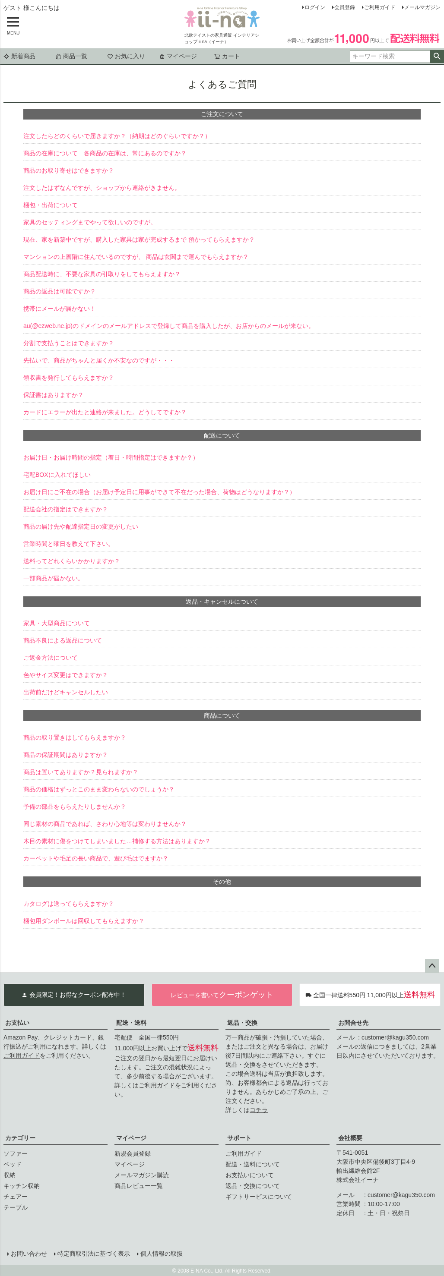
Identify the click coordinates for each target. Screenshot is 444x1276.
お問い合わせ (28, 1253)
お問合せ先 (353, 1022)
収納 (9, 1175)
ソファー (15, 1153)
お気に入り (126, 56)
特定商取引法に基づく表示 (93, 1253)
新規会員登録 (132, 1153)
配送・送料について (252, 1164)
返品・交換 (242, 1022)
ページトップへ (432, 966)
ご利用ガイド (379, 7)
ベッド (12, 1164)
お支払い (17, 1022)
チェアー (15, 1196)
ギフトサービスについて (258, 1196)
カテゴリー (20, 1137)
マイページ (178, 56)
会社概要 (350, 1137)
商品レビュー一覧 (138, 1185)
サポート (239, 1137)
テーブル (15, 1207)
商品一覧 (71, 56)
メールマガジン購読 (141, 1175)
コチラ (259, 1109)
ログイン (314, 7)
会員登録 (344, 7)
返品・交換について (252, 1185)
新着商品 (19, 56)
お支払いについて (249, 1175)
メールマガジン (422, 7)
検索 (437, 56)
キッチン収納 (21, 1185)
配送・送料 (131, 1022)
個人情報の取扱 (161, 1253)
